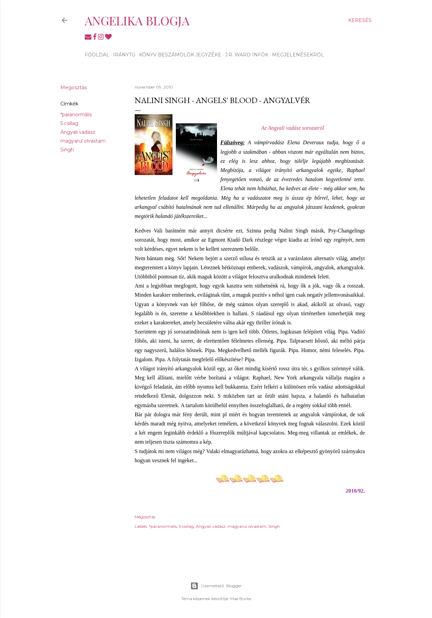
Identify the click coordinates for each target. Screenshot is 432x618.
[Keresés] (360, 20)
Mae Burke (240, 598)
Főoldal (97, 55)
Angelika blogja (137, 20)
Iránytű (124, 55)
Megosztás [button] (73, 87)
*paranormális (76, 115)
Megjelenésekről (298, 55)
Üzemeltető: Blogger (216, 586)
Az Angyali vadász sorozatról (292, 128)
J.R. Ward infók (246, 55)
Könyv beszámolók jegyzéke (180, 55)
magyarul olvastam (83, 141)
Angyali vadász (77, 132)
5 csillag (69, 123)
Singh (67, 150)
